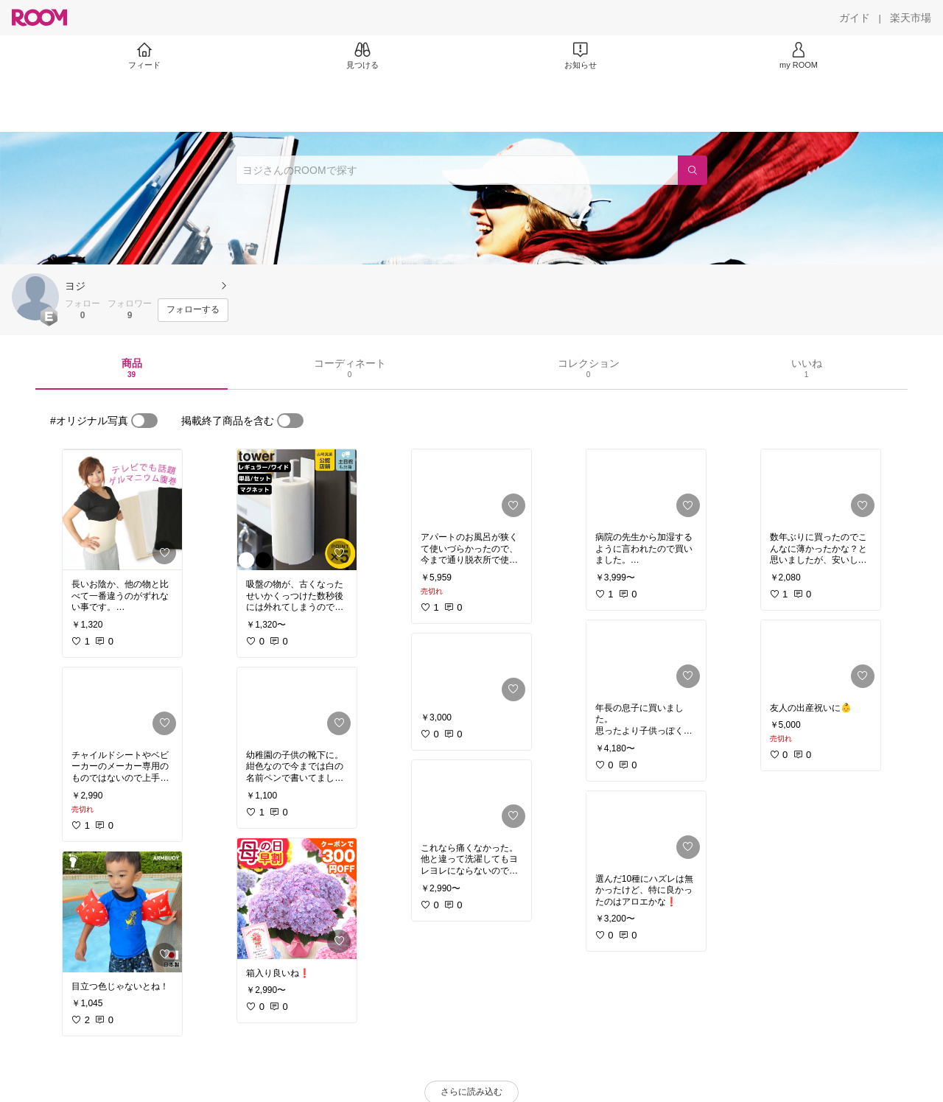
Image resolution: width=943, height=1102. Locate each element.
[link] (122, 509)
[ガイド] (854, 17)
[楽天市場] (910, 17)
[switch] (144, 420)
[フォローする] (193, 310)
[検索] (692, 170)
